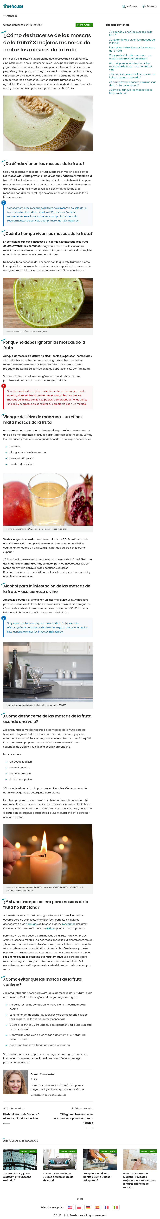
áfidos (50, 928)
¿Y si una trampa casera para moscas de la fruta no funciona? (132, 84)
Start (80, 1199)
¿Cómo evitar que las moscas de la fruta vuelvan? (130, 91)
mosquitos (68, 924)
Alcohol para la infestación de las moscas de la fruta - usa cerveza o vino (130, 66)
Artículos (11, 16)
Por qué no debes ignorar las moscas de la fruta (132, 49)
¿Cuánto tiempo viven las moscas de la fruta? (132, 41)
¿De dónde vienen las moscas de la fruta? (131, 33)
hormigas (32, 924)
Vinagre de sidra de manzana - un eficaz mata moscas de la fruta (130, 57)
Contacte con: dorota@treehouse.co (48, 1095)
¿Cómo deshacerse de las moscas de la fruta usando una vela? (132, 76)
